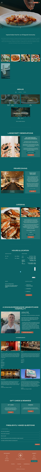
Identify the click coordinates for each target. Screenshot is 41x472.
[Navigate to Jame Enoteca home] (2, 2)
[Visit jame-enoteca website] (3, 379)
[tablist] (20, 92)
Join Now (30, 411)
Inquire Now (32, 191)
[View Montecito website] (3, 365)
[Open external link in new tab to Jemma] (6, 457)
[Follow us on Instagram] (20, 466)
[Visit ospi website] (2, 351)
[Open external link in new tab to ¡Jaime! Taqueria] (7, 460)
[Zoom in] (34, 267)
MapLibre (33, 277)
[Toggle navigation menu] (39, 2)
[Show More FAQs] (37, 444)
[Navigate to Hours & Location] (34, 459)
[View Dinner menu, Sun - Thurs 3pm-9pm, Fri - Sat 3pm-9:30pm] (10, 100)
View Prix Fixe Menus (31, 152)
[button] (20, 272)
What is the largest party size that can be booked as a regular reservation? (20, 438)
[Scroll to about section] (20, 27)
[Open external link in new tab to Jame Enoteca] (6, 459)
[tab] (16, 92)
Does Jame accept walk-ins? (20, 431)
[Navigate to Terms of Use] (12, 464)
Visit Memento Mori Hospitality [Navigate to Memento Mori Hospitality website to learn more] (27, 332)
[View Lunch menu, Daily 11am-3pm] (29, 100)
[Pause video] (2, 27)
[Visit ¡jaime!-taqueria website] (23, 379)
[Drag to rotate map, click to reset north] (34, 270)
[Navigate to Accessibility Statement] (27, 464)
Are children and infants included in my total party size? (20, 440)
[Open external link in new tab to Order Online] (30, 2)
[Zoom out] (34, 269)
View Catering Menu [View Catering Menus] (31, 234)
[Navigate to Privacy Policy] (19, 464)
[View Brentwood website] (3, 362)
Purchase (10, 412)
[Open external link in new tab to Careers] (34, 455)
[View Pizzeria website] (22, 362)
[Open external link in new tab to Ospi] (6, 455)
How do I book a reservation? (20, 433)
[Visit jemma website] (22, 351)
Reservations (36, 2)
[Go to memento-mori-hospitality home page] (20, 456)
